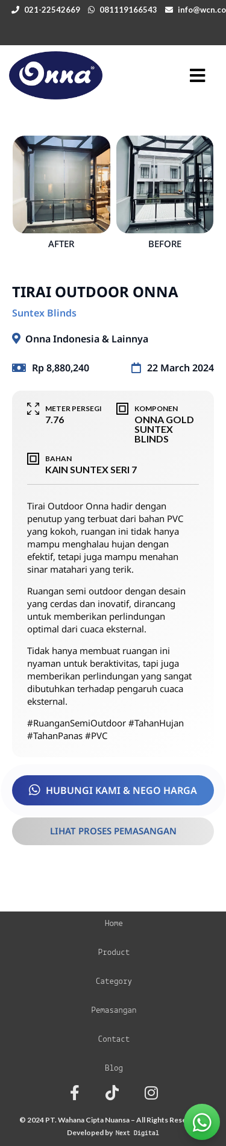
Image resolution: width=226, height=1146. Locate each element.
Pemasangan (113, 1010)
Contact (114, 1039)
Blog (114, 1068)
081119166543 (128, 9)
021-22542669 (52, 9)
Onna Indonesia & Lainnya (86, 338)
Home (114, 923)
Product (114, 952)
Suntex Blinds (44, 313)
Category (114, 981)
